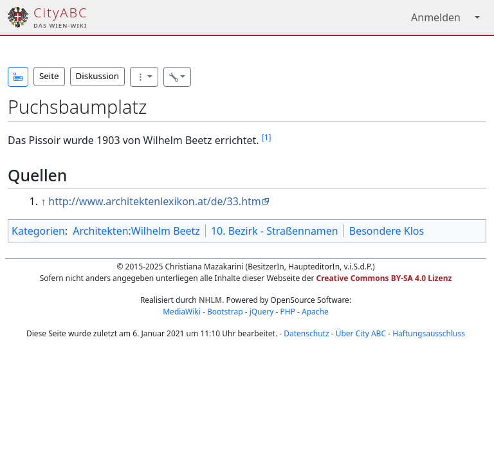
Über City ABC (361, 333)
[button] (18, 77)
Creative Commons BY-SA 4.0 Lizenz (384, 278)
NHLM (210, 300)
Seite (49, 76)
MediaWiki (182, 311)
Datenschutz (306, 333)
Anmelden (436, 17)
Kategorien (38, 231)
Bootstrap (225, 311)
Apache (315, 311)
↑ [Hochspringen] (43, 201)
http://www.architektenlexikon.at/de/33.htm (154, 201)
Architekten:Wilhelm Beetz (136, 231)
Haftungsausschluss (428, 333)
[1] (266, 137)
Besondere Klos (386, 231)
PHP (287, 311)
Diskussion (97, 76)
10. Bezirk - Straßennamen (274, 231)
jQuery (262, 311)
